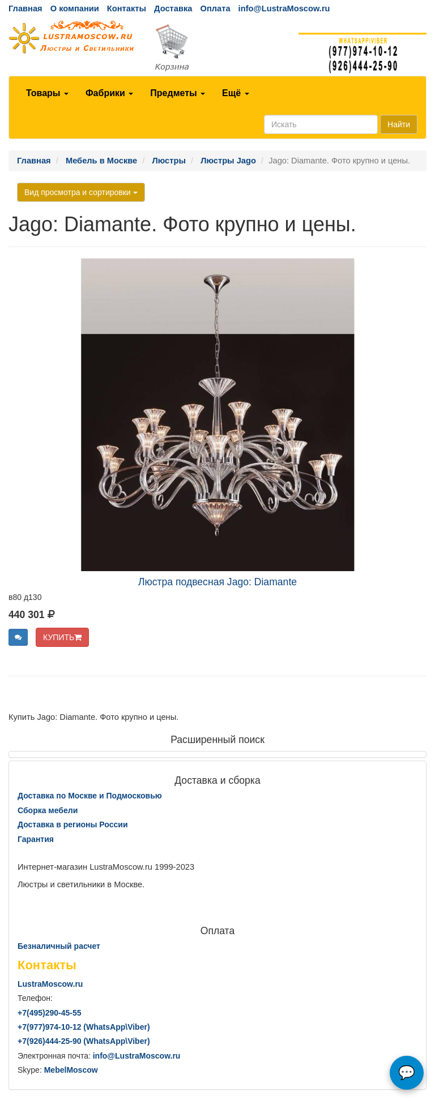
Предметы (177, 93)
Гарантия (36, 839)
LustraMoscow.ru (50, 983)
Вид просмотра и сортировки (81, 192)
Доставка (173, 8)
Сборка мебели (48, 810)
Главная (25, 8)
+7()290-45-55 (49, 1012)
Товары (47, 93)
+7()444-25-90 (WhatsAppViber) (84, 1041)
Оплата (215, 8)
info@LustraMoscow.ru (284, 8)
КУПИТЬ (62, 637)
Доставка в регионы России (73, 824)
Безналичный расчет (59, 946)
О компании (74, 8)
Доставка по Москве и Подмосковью (90, 795)
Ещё (235, 93)
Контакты (126, 8)
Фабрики (109, 93)
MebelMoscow (71, 1069)
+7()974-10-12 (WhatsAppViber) (84, 1026)
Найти (398, 124)
